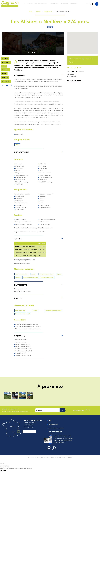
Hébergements (48, 11)
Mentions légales (39, 511)
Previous (29, 68)
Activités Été (53, 3)
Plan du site (31, 511)
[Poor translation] (4, 524)
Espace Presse (53, 477)
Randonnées (42, 3)
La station (28, 3)
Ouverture (73, 3)
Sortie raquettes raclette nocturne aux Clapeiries (36, 440)
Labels (4, 90)
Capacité (5, 94)
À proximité (6, 97)
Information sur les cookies (51, 511)
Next (38, 68)
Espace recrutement (55, 485)
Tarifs (4, 82)
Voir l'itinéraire (75, 80)
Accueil (30, 11)
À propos (5, 75)
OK (62, 463)
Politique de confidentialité (65, 511)
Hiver (96, 4)
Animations (64, 3)
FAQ (50, 473)
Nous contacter (29, 484)
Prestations (5, 78)
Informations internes (56, 481)
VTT (35, 3)
